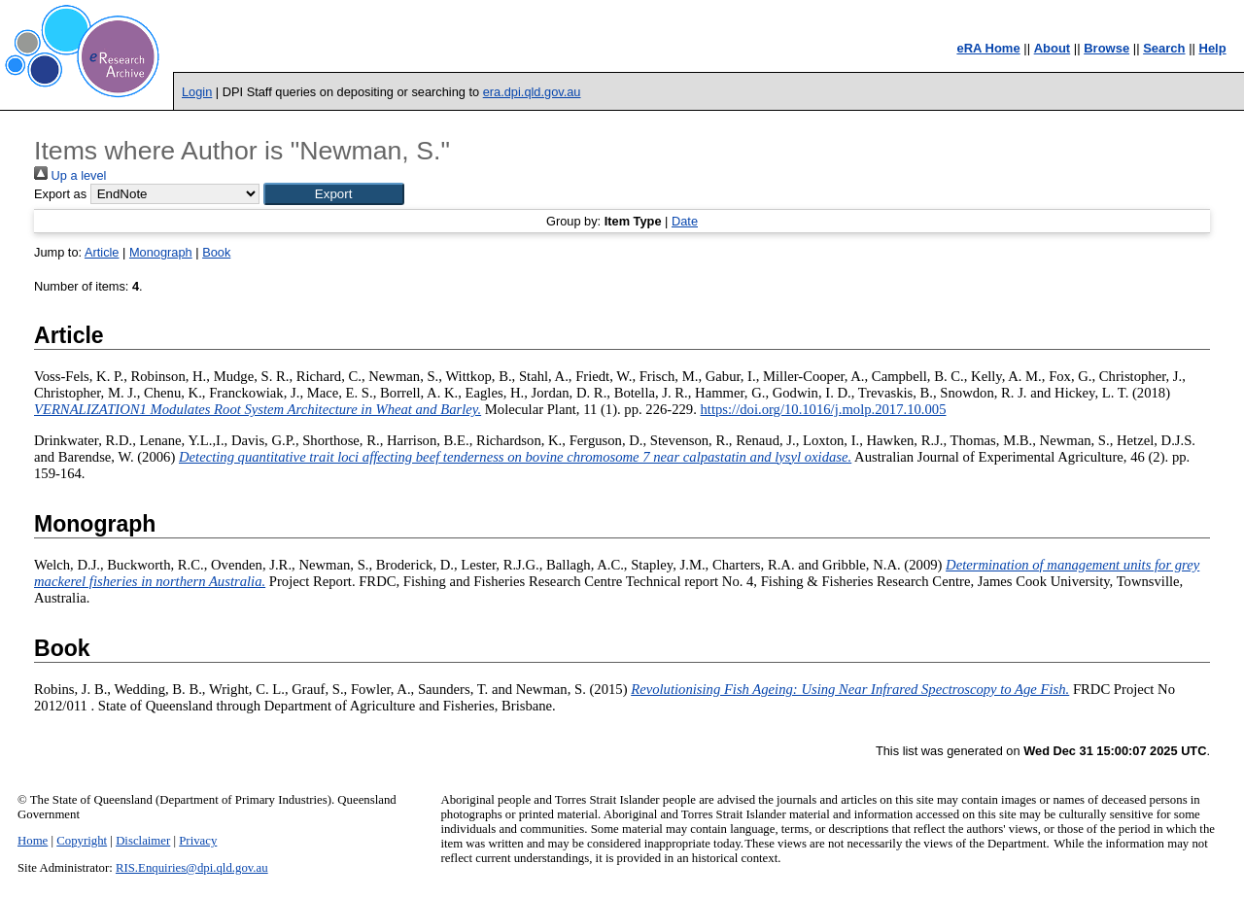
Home (32, 840)
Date (685, 221)
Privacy (198, 840)
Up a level (70, 175)
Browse (1106, 48)
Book (216, 252)
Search (1164, 48)
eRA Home (987, 48)
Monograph (160, 252)
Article (102, 252)
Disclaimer (143, 840)
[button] (333, 194)
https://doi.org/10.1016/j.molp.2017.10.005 (824, 409)
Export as (60, 194)
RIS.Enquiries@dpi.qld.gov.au (192, 868)
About (1052, 48)
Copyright (81, 840)
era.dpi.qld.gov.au (532, 92)
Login (197, 92)
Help (1213, 48)
